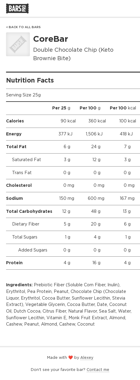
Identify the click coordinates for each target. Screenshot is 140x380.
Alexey (86, 357)
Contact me (98, 369)
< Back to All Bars (23, 27)
